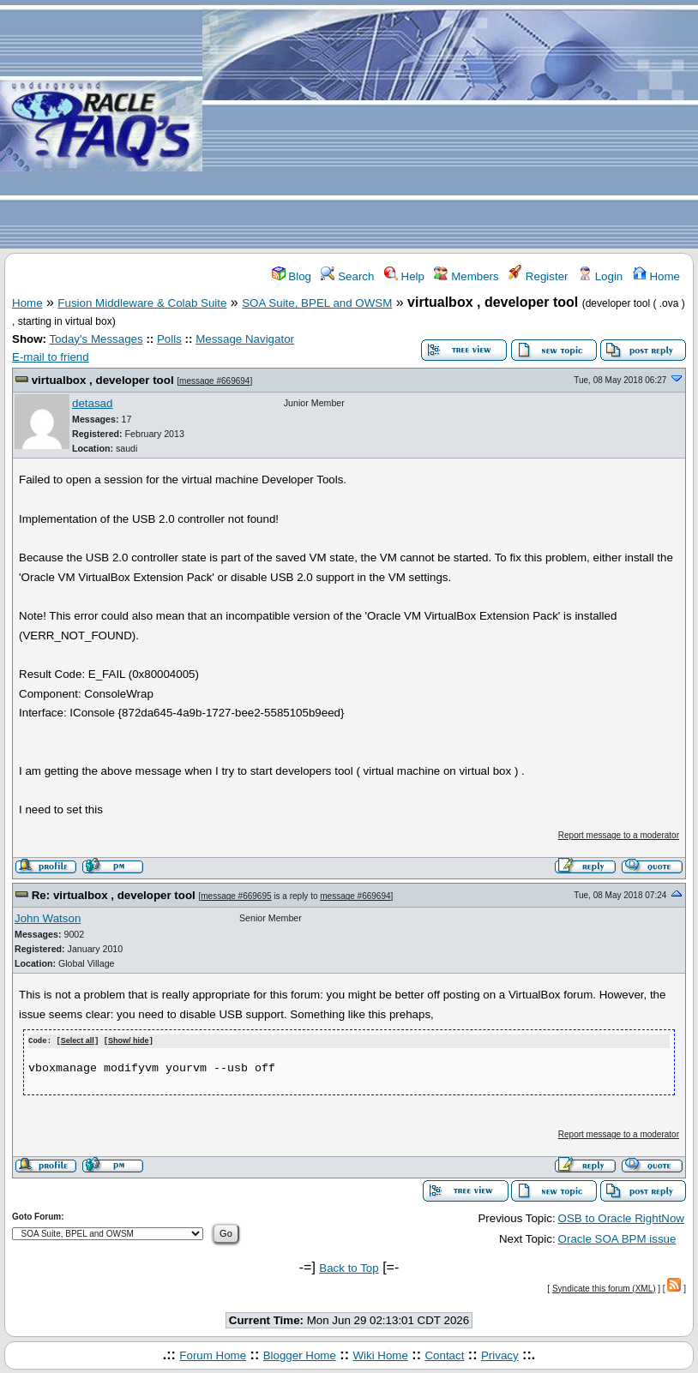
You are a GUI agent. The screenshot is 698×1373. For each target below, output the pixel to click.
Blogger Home (299, 1354)
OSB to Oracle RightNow (621, 1217)
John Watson (48, 918)
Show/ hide (128, 1041)
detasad (92, 403)
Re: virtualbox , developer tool (114, 895)
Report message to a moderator (618, 835)
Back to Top (348, 1267)
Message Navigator (245, 339)
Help (404, 276)
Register (538, 276)
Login (600, 276)
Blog (291, 276)
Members (466, 276)
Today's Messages (95, 339)
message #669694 (214, 381)
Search (347, 276)
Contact (444, 1354)
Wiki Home (379, 1354)
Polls (169, 339)
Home (656, 276)
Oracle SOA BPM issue (617, 1238)
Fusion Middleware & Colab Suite (141, 303)
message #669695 (236, 896)
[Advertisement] (450, 125)
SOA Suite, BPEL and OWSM (317, 303)
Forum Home (212, 1354)
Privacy (500, 1354)
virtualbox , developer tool (103, 380)
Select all (77, 1041)
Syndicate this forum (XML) (604, 1287)
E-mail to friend (50, 357)
